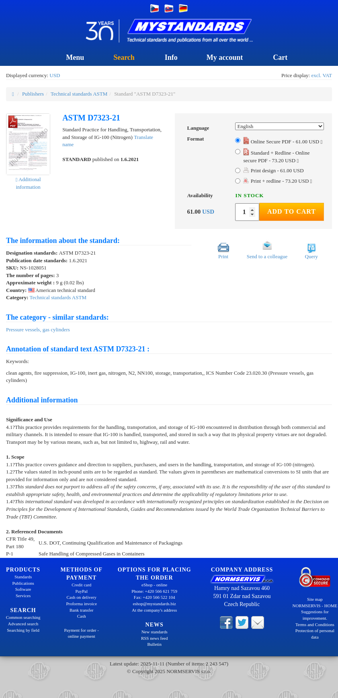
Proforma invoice (81, 603)
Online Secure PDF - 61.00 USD (282, 142)
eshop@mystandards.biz (154, 603)
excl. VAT (321, 75)
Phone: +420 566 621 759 (154, 591)
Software (23, 589)
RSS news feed (154, 638)
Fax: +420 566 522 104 (154, 597)
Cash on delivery (81, 597)
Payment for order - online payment (81, 633)
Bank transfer (82, 610)
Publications (23, 583)
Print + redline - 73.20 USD (277, 181)
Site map (315, 599)
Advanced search (23, 623)
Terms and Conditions (314, 624)
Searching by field (23, 630)
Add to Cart (291, 211)
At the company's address (154, 610)
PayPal (81, 591)
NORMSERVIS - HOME (315, 605)
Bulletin (154, 644)
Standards (23, 576)
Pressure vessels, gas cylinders (38, 330)
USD (54, 75)
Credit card (81, 584)
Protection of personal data (314, 633)
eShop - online (154, 584)
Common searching (23, 617)
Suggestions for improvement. (315, 614)
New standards (154, 631)
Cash (81, 616)
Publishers (33, 94)
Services (23, 595)
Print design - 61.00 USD (273, 170)
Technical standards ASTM (79, 94)
